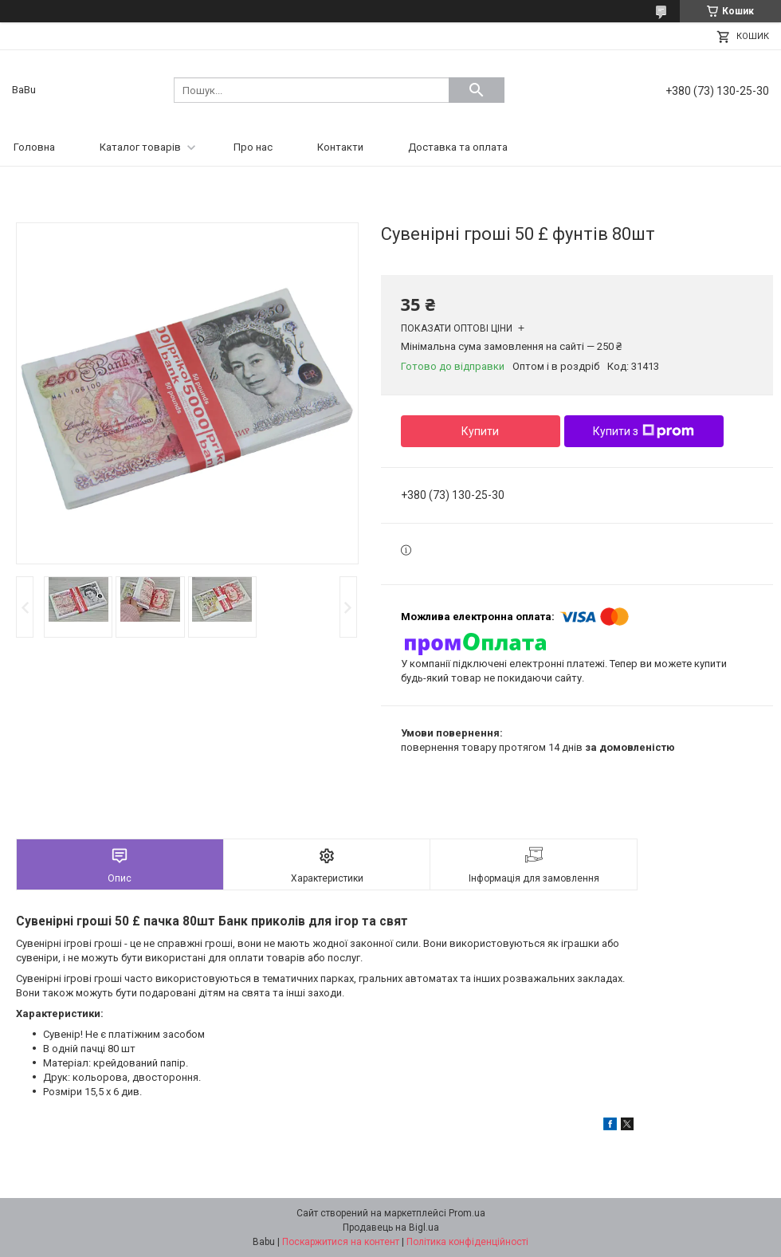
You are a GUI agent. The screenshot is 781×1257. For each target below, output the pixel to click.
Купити (480, 431)
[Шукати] (476, 90)
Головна (34, 147)
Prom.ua (467, 1213)
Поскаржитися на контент (340, 1241)
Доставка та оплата (458, 147)
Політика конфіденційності (467, 1241)
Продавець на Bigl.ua (391, 1227)
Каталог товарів (140, 147)
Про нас (253, 147)
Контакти (340, 147)
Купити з (643, 431)
